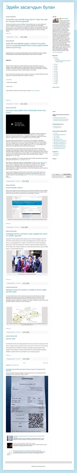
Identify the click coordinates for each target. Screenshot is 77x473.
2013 (55, 76)
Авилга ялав (10, 339)
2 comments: (17, 181)
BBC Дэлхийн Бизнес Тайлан (60, 117)
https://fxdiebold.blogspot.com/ (60, 134)
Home (24, 362)
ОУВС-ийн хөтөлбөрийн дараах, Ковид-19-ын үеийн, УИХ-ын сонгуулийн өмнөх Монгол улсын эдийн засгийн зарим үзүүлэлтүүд (27, 45)
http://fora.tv (56, 155)
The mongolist (56, 136)
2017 (55, 69)
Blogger (43, 466)
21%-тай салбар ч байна (31, 174)
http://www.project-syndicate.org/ (60, 140)
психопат (34, 144)
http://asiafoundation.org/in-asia (60, 146)
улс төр (19, 159)
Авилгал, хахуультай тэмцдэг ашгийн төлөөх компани (24, 443)
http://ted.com (56, 153)
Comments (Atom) (15, 365)
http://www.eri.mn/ (57, 126)
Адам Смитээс (22, 25)
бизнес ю (27, 159)
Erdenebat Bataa (64, 18)
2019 (55, 66)
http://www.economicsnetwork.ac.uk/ (61, 120)
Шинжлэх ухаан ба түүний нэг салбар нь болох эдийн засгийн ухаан (27, 450)
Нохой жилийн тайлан (14, 188)
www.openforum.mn (58, 127)
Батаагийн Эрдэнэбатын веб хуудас (61, 119)
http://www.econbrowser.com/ (59, 145)
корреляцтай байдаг (32, 137)
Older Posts (45, 362)
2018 (55, 67)
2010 (55, 81)
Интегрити (9, 79)
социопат (15, 155)
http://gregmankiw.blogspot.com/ (60, 143)
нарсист (20, 137)
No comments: (16, 103)
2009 (55, 83)
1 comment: (16, 36)
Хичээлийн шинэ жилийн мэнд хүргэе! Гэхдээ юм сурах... (63, 61)
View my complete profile (57, 52)
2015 (55, 73)
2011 (55, 80)
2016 (55, 71)
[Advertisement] (62, 99)
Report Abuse (56, 87)
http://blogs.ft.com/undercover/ (60, 142)
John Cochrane (57, 137)
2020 (55, 64)
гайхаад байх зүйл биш (41, 162)
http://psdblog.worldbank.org (59, 148)
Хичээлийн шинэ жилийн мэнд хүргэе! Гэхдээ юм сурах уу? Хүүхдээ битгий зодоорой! (27, 20)
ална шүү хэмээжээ (34, 90)
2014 (55, 74)
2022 (55, 57)
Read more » (8, 33)
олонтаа (36, 134)
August (56, 59)
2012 (55, 78)
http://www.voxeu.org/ (58, 139)
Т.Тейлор (55, 133)
